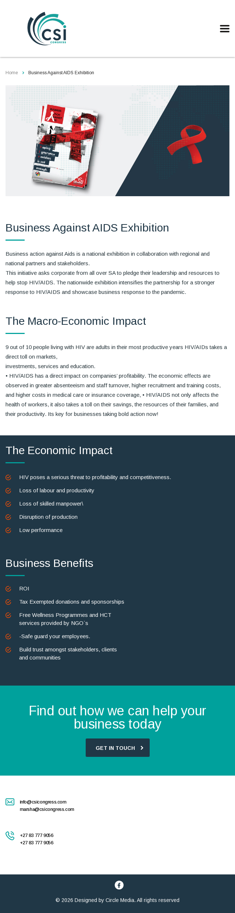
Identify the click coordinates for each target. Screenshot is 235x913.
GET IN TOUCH (120, 747)
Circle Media (120, 900)
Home (12, 72)
